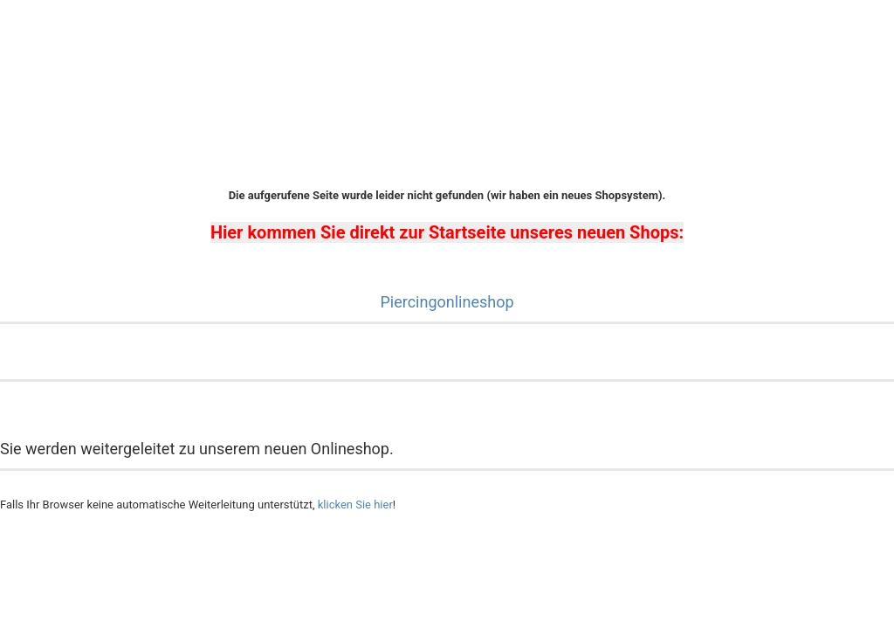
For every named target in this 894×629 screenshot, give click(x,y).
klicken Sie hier (355, 504)
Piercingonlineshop (446, 302)
